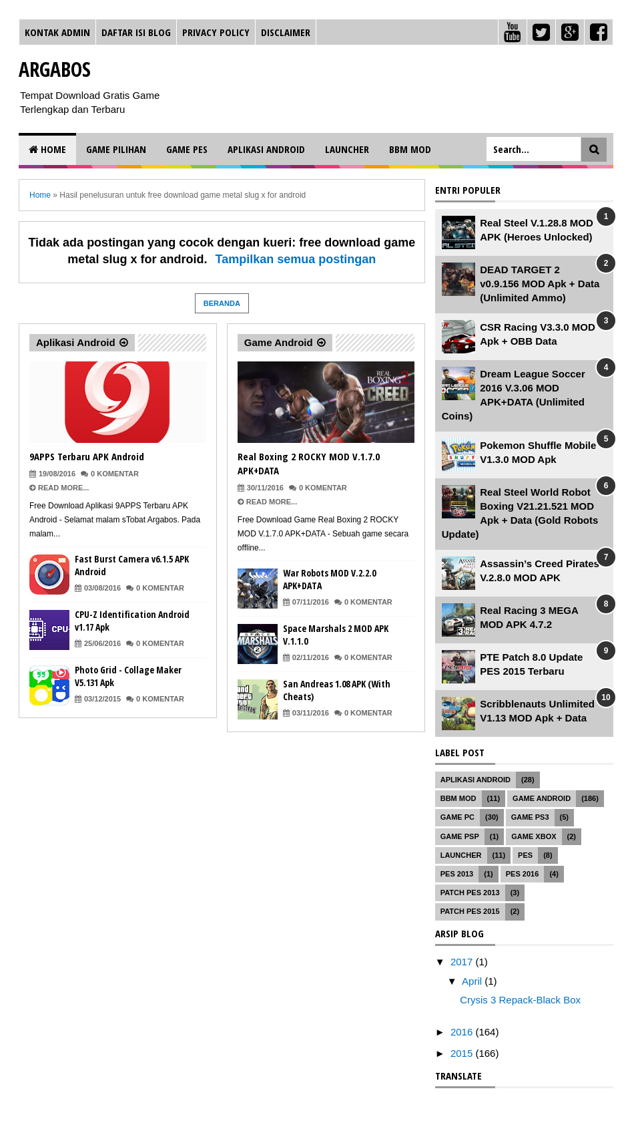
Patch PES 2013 (470, 893)
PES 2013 (457, 874)
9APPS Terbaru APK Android (86, 456)
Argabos (55, 69)
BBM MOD (410, 149)
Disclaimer (285, 32)
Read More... (63, 488)
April (473, 981)
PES (525, 855)
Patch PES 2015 (470, 911)
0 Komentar (115, 474)
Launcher (347, 149)
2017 (463, 961)
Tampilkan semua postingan (296, 259)
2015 (463, 1053)
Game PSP (459, 836)
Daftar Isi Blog (136, 32)
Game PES (187, 149)
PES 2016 (522, 874)
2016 (463, 1031)
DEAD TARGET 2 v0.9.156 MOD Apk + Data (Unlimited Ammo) (539, 283)
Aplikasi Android (266, 149)
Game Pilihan (116, 149)
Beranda (222, 303)
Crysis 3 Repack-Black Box (520, 999)
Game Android (278, 342)
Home (47, 149)
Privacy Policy (216, 32)
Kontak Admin (57, 32)
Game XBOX (533, 836)
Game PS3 (530, 817)
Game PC (457, 817)
